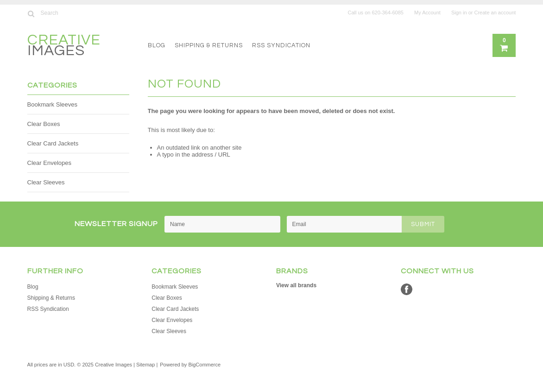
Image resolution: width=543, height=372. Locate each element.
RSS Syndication (281, 45)
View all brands (296, 285)
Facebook (406, 289)
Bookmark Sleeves (52, 104)
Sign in (459, 12)
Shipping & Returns (209, 45)
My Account (427, 12)
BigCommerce (204, 364)
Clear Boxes (43, 123)
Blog (156, 45)
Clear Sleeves (46, 182)
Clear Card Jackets (53, 143)
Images (64, 46)
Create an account (495, 12)
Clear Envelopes (49, 162)
